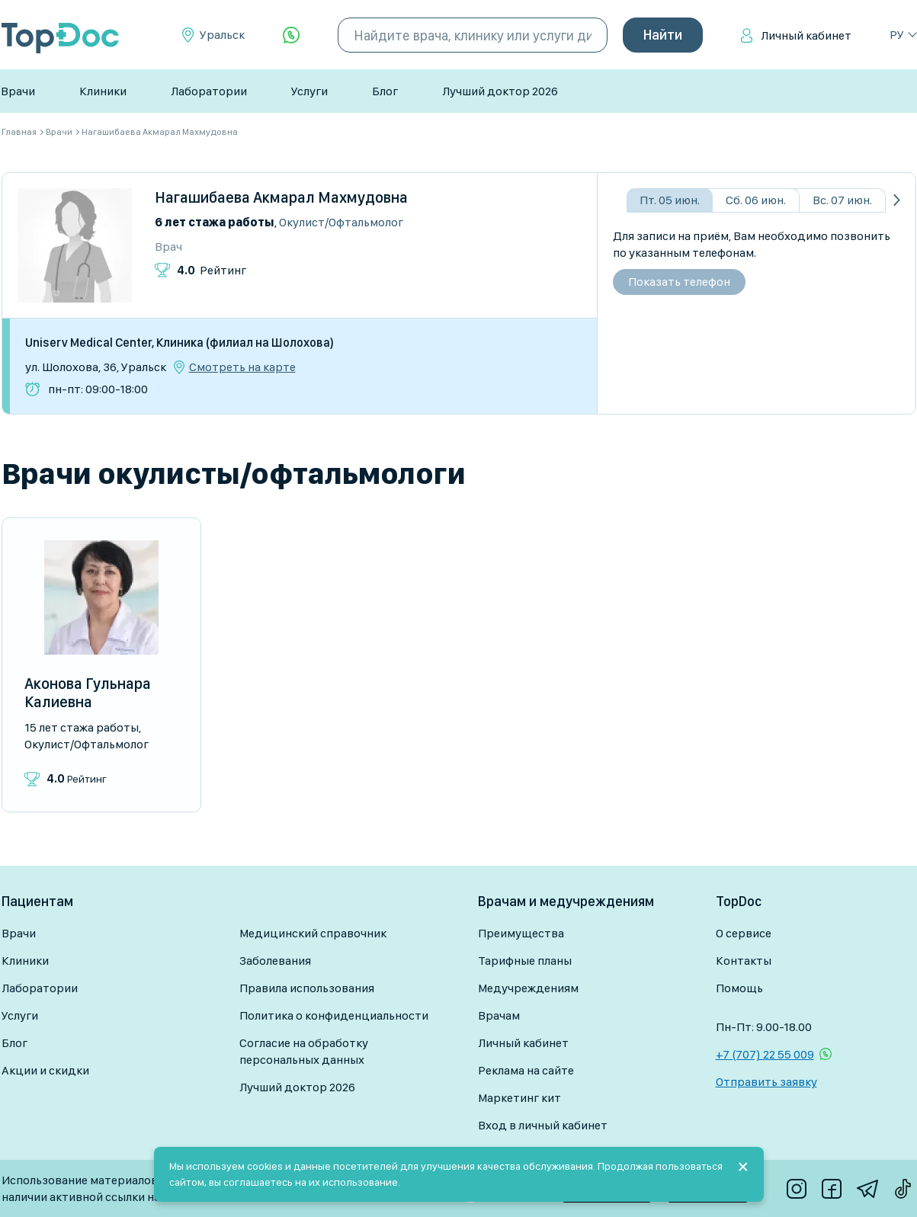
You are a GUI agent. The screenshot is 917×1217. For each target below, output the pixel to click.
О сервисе (743, 933)
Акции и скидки (45, 1070)
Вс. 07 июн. (842, 200)
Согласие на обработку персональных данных (303, 1051)
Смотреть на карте (242, 367)
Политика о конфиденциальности (333, 1015)
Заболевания (275, 960)
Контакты (743, 960)
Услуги (309, 91)
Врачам (499, 1015)
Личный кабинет (806, 35)
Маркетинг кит (519, 1097)
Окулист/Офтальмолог (341, 222)
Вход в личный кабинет (543, 1125)
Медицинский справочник (312, 933)
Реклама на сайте (526, 1070)
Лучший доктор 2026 (500, 91)
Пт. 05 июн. (670, 200)
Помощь (739, 988)
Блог (385, 91)
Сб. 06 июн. (756, 200)
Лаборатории (209, 91)
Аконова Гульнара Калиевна (87, 692)
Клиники (103, 91)
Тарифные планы (525, 960)
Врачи (18, 91)
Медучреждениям (528, 988)
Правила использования (306, 988)
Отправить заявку (766, 1081)
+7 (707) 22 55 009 (765, 1054)
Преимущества (521, 933)
